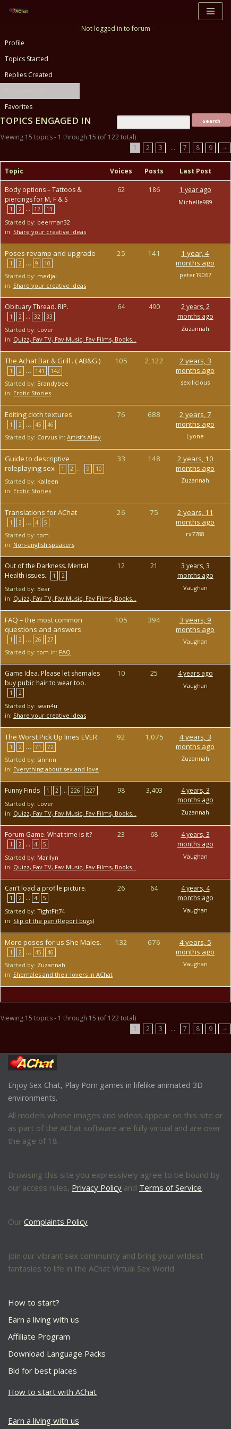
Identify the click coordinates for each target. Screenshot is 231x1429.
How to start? (33, 1302)
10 (47, 263)
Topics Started (26, 58)
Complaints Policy (56, 1221)
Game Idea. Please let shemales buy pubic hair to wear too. (52, 678)
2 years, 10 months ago (195, 463)
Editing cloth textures (38, 414)
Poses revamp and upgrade (50, 253)
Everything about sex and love (56, 769)
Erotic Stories (32, 393)
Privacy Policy (97, 1187)
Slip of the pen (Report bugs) (53, 921)
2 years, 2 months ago (195, 311)
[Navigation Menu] (210, 11)
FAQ (65, 652)
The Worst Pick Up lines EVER (51, 737)
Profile (14, 42)
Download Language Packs (57, 1353)
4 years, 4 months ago (195, 893)
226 (75, 790)
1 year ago (195, 189)
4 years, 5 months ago (195, 947)
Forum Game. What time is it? (48, 834)
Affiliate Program (39, 1336)
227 (91, 790)
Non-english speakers (43, 545)
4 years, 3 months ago (195, 741)
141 (40, 371)
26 (38, 639)
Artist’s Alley (84, 437)
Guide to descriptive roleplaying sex (37, 463)
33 (49, 316)
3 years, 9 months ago (195, 624)
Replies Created (29, 74)
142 (55, 371)
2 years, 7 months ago (195, 419)
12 (37, 209)
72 (50, 747)
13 (49, 209)
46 (50, 424)
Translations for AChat (41, 512)
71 (38, 747)
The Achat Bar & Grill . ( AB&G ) (53, 360)
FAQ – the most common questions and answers (43, 624)
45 (38, 424)
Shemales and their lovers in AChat (63, 974)
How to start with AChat (52, 1391)
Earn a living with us (43, 1319)
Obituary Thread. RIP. (37, 306)
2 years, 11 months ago (195, 517)
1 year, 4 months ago (195, 258)
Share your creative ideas (49, 232)
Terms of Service (170, 1187)
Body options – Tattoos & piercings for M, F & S (43, 194)
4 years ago (195, 673)
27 (50, 639)
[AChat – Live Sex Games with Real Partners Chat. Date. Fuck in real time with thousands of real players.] (21, 11)
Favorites (18, 106)
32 (37, 316)
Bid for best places (42, 1370)
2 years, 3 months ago (195, 365)
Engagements (25, 90)
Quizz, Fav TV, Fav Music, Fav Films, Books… (74, 339)
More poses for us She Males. (53, 942)
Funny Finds (22, 790)
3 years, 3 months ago (195, 570)
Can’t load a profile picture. (46, 888)
